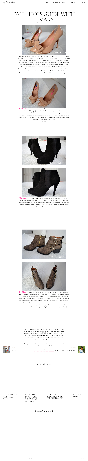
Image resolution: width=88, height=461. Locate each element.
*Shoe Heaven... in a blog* (76, 395)
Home (47, 2)
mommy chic (36, 305)
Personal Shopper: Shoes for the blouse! (55, 396)
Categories (55, 2)
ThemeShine (33, 459)
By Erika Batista (23, 459)
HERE (38, 337)
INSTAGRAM (36, 351)
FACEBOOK (42, 351)
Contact (72, 2)
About (64, 2)
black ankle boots (48, 9)
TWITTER (47, 351)
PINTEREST (51, 351)
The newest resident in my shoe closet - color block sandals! (32, 398)
